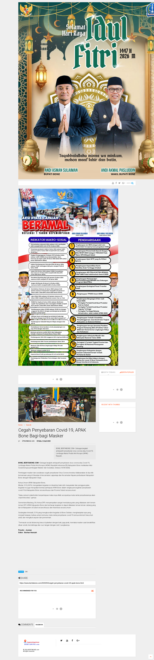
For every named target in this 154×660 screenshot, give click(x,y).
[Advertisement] (57, 551)
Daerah (28, 425)
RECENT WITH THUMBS (111, 404)
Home (20, 425)
